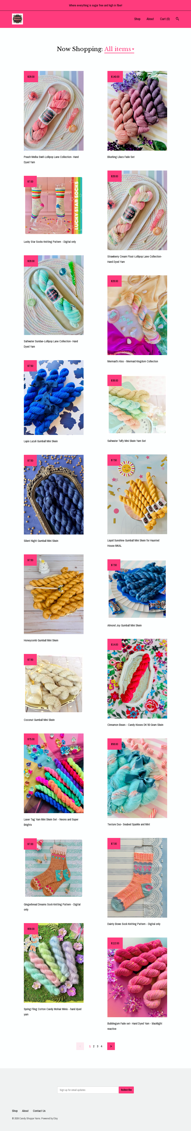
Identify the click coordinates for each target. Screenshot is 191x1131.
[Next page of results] (111, 1046)
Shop (137, 19)
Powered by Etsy (49, 1118)
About (150, 19)
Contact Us (39, 1111)
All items (117, 49)
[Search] (177, 19)
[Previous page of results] (80, 1046)
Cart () (165, 19)
